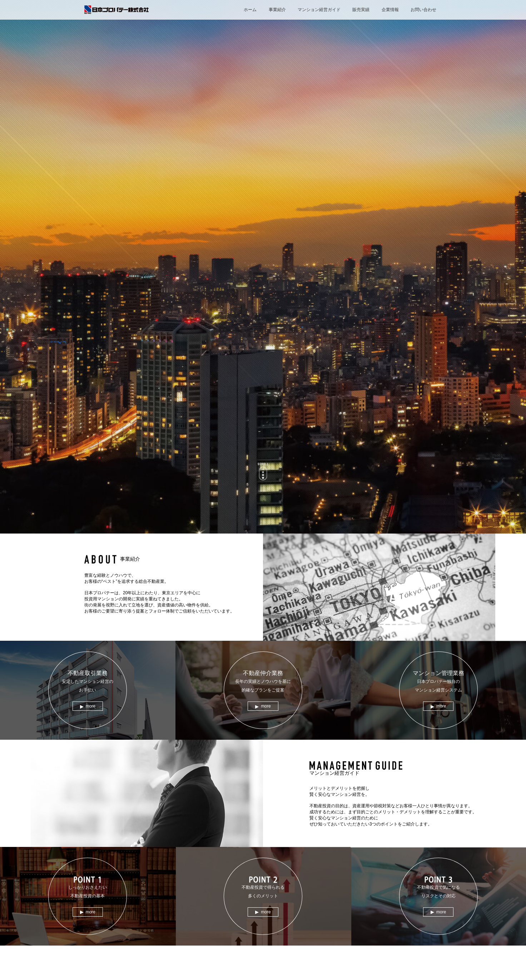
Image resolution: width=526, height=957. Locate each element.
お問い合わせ (423, 9)
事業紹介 (277, 9)
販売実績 (360, 9)
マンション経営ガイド (319, 9)
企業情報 (390, 9)
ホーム (250, 9)
